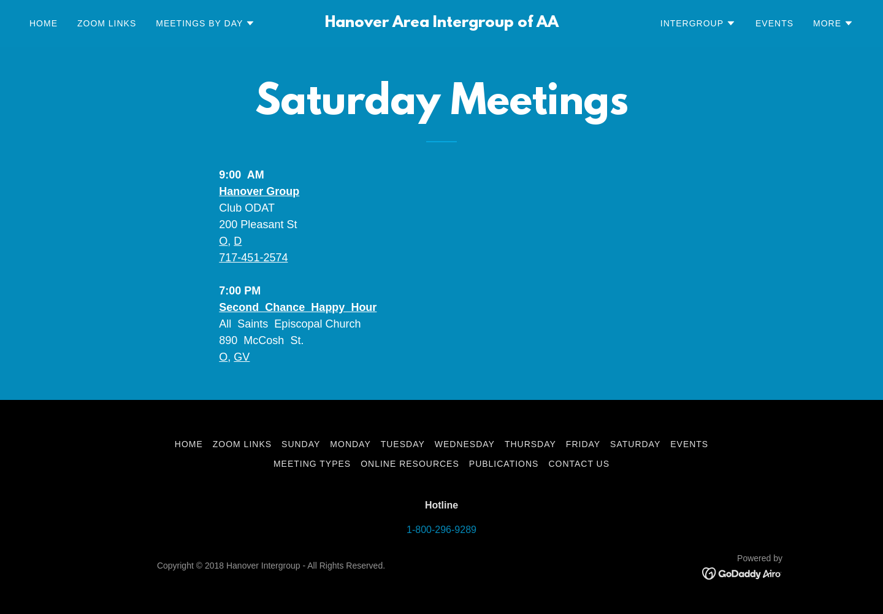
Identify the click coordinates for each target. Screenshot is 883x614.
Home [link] (43, 23)
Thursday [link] (530, 444)
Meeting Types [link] (312, 464)
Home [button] (189, 444)
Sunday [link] (300, 444)
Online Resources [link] (410, 464)
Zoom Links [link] (106, 23)
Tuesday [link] (403, 444)
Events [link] (774, 23)
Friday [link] (583, 444)
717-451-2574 (253, 257)
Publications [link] (504, 464)
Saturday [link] (635, 444)
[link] (441, 23)
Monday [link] (350, 444)
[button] (205, 23)
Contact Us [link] (579, 464)
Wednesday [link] (465, 444)
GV (242, 357)
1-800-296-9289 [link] (441, 529)
